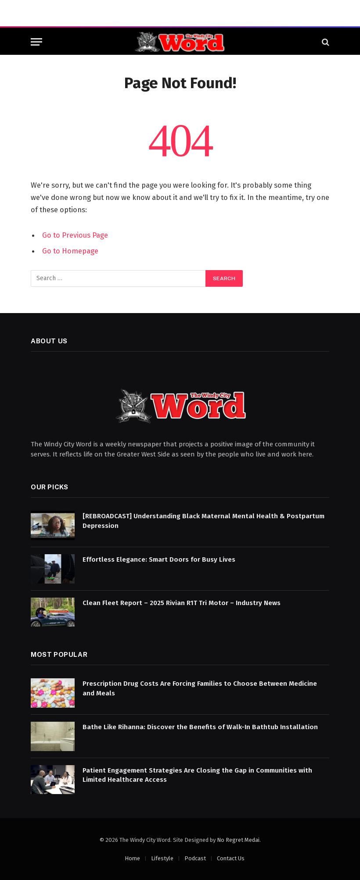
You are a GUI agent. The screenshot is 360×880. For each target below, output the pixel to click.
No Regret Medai (238, 840)
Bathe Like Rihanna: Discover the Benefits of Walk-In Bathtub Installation (200, 727)
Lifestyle (162, 858)
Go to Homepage (70, 250)
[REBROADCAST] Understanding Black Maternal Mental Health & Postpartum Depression (203, 520)
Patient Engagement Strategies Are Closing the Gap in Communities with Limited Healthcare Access (197, 775)
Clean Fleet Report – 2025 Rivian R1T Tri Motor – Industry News (182, 603)
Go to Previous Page (75, 235)
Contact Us (231, 858)
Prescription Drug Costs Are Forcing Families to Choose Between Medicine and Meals (200, 688)
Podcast (195, 858)
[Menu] (36, 42)
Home (132, 858)
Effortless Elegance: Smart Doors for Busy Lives (159, 559)
